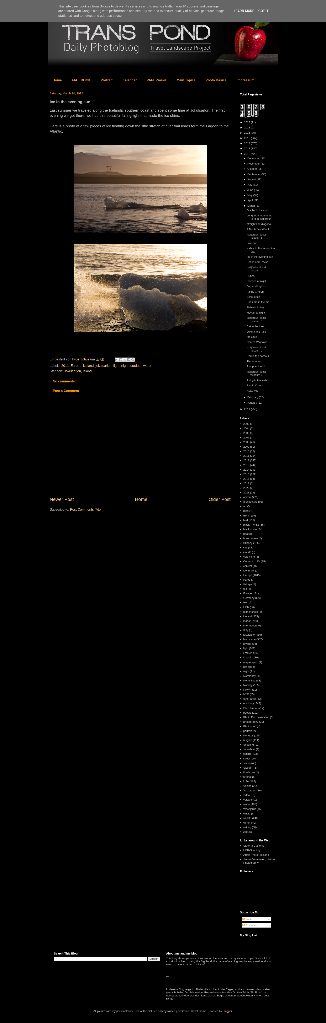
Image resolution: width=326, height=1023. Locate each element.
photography (250, 721)
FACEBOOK (81, 80)
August (252, 179)
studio (247, 763)
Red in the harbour (258, 356)
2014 (247, 143)
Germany (248, 597)
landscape (249, 639)
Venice (247, 785)
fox (245, 588)
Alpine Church (255, 291)
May (250, 195)
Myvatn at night (256, 312)
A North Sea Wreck (258, 229)
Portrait (106, 80)
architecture (250, 501)
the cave (252, 336)
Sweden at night (256, 281)
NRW (246, 689)
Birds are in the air (258, 302)
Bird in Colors (255, 385)
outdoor (135, 365)
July (250, 184)
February (253, 397)
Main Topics (186, 80)
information (250, 625)
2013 (247, 148)
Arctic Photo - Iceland (256, 854)
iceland (88, 365)
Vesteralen (249, 790)
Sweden (248, 767)
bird (245, 520)
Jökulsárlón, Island (78, 371)
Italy (245, 630)
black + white (251, 524)
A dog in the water (257, 380)
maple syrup (250, 662)
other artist (249, 698)
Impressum (245, 80)
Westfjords (249, 809)
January (252, 402)
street (246, 758)
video (246, 795)
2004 (246, 428)
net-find (247, 666)
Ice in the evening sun (260, 256)
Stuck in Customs (253, 845)
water (147, 365)
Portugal (248, 735)
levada (247, 643)
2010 (246, 451)
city (245, 547)
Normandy (249, 676)
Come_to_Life (251, 561)
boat (245, 533)
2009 (246, 446)
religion (247, 740)
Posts (247, 919)
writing (247, 827)
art (244, 506)
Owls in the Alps (256, 331)
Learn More (244, 11)
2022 (246, 488)
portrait (247, 730)
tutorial (247, 776)
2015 (247, 138)
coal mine (249, 556)
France (247, 593)
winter (247, 822)
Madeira (248, 657)
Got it (263, 11)
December (254, 158)
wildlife (247, 818)
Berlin (246, 515)
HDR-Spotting (251, 850)
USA (246, 781)
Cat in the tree (255, 326)
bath (245, 510)
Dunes (250, 275)
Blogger (227, 1011)
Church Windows (257, 342)
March (251, 205)
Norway (247, 685)
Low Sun (252, 243)
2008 (246, 442)
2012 (247, 153)
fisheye (247, 584)
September (254, 174)
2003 (246, 423)
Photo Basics (216, 80)
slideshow (249, 749)
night (124, 365)
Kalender (129, 80)
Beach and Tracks (257, 262)
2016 (247, 132)
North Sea (249, 680)
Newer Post (62, 499)
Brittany (247, 542)
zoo (245, 831)
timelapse (249, 772)
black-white (250, 529)
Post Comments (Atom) (87, 509)
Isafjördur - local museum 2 (256, 349)
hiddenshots (250, 611)
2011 (65, 365)
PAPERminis (157, 80)
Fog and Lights (255, 286)
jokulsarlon (103, 365)
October (252, 168)
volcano (248, 799)
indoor (247, 621)
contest (247, 566)
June (250, 190)
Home (57, 80)
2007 (246, 437)
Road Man (253, 390)
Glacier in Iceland (257, 210)
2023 (247, 122)
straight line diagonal (259, 224)
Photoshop (249, 726)
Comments (250, 925)
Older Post (220, 499)
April (250, 200)
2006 (246, 433)
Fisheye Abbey (255, 307)
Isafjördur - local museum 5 (256, 236)
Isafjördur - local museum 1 (256, 373)
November (254, 163)
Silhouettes (253, 296)
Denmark (248, 570)
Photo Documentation (256, 717)
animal (247, 497)
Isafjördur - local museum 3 (256, 319)
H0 (245, 602)
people (247, 712)
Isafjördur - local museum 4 (256, 269)
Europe (76, 365)
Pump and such (256, 366)
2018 (247, 127)
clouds (247, 552)
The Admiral (254, 361)
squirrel (247, 753)
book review (250, 538)
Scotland (248, 744)
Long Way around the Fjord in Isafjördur (259, 217)
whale (246, 813)
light (116, 365)
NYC (246, 694)
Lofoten (247, 652)
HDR (246, 607)
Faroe (246, 579)
